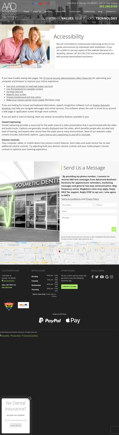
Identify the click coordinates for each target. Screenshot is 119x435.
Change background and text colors (23, 97)
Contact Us (111, 11)
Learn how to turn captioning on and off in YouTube (64, 134)
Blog (100, 11)
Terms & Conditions (71, 199)
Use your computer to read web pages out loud (29, 86)
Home (26, 11)
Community (89, 11)
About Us (37, 11)
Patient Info (60, 11)
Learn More (15, 425)
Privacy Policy (92, 199)
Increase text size (14, 91)
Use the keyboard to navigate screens (24, 89)
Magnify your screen (16, 94)
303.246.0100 (108, 6)
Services (48, 11)
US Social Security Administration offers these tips (67, 78)
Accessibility (5, 335)
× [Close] (30, 398)
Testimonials (75, 11)
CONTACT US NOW (69, 286)
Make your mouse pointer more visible (25, 100)
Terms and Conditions (31, 335)
